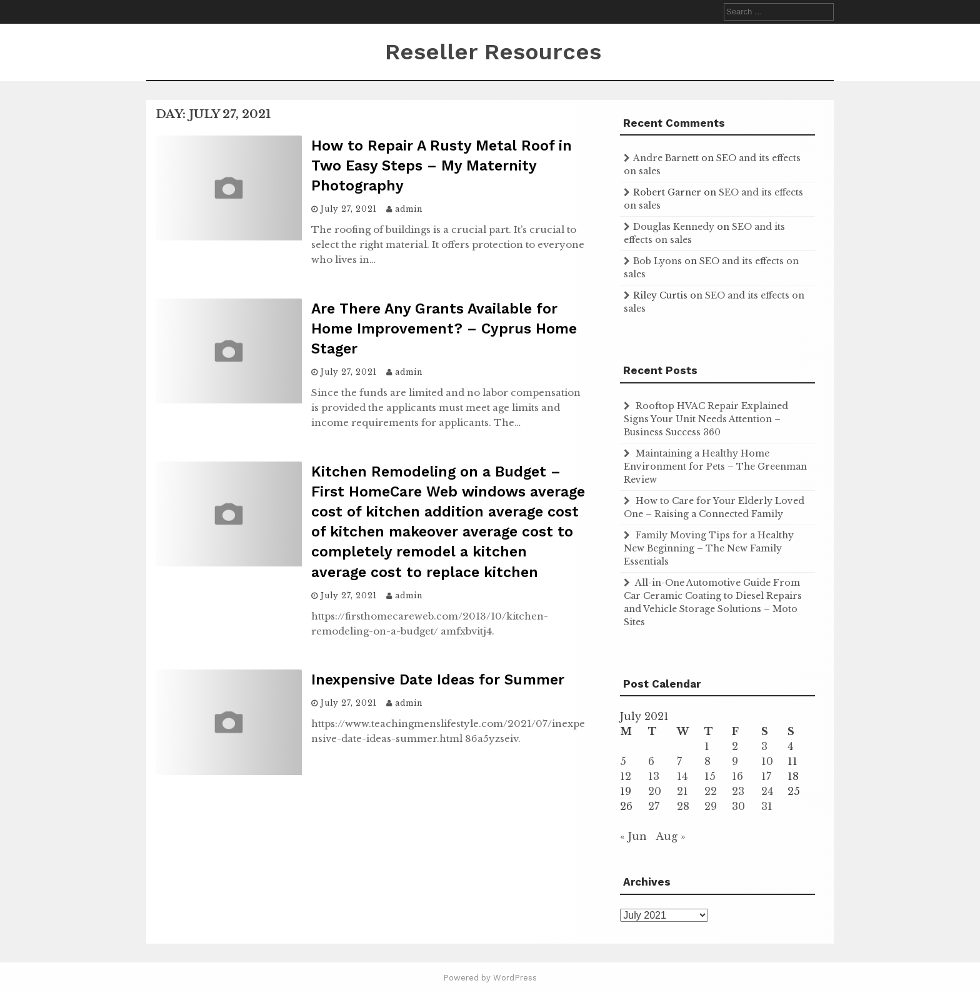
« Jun (633, 836)
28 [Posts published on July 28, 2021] (683, 806)
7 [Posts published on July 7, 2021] (679, 761)
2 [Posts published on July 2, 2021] (735, 746)
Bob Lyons (657, 261)
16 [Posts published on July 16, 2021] (737, 776)
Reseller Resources (493, 52)
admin (408, 209)
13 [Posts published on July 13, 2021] (653, 776)
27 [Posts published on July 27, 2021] (653, 806)
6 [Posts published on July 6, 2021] (651, 761)
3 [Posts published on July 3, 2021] (764, 746)
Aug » (671, 836)
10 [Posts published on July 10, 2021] (767, 761)
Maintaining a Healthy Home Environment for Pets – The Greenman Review (715, 466)
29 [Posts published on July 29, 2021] (710, 806)
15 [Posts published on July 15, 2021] (710, 776)
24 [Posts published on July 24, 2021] (767, 791)
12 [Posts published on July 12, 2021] (625, 776)
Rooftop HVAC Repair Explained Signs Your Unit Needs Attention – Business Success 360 (706, 419)
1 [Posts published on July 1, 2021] (706, 746)
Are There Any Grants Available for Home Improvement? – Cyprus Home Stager (444, 328)
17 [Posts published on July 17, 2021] (766, 776)
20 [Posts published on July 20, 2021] (654, 791)
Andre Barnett (666, 158)
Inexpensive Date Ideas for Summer (437, 679)
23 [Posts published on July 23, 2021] (738, 791)
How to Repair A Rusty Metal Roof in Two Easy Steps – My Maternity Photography (441, 165)
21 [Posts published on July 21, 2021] (682, 791)
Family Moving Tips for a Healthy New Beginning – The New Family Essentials (709, 548)
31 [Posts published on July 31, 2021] (766, 806)
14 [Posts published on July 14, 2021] (682, 776)
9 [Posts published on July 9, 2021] (735, 761)
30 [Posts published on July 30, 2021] (738, 806)
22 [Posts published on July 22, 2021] (710, 791)
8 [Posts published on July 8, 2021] (707, 761)
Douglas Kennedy (673, 226)
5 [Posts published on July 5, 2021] (623, 761)
